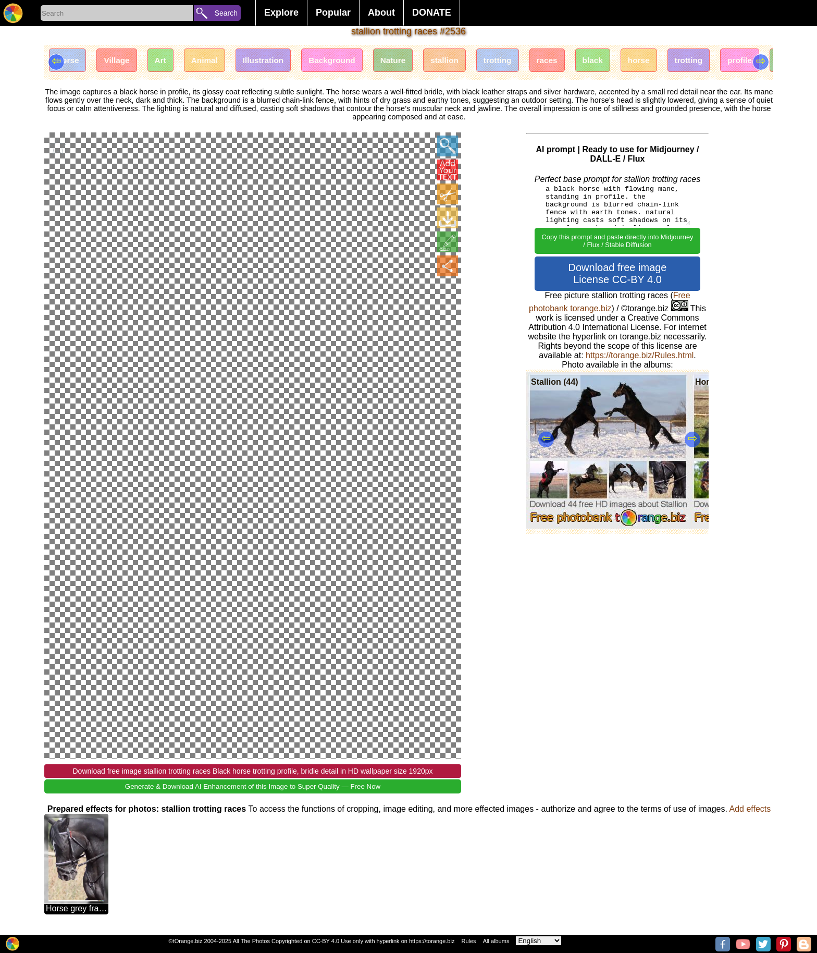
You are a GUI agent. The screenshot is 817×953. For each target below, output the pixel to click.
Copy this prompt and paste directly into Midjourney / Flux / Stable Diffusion (618, 241)
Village (121, 61)
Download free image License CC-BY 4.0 (617, 273)
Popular (333, 12)
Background (350, 61)
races (578, 61)
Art (168, 61)
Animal (215, 61)
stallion (469, 61)
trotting (525, 61)
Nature (414, 61)
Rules (468, 941)
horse (676, 61)
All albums (496, 941)
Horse (69, 61)
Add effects (750, 808)
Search (226, 13)
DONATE (431, 12)
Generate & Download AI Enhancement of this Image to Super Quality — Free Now (252, 786)
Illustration (277, 61)
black (627, 61)
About (381, 12)
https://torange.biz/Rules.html (640, 355)
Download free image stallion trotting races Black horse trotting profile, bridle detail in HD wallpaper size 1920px (252, 770)
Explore (281, 12)
